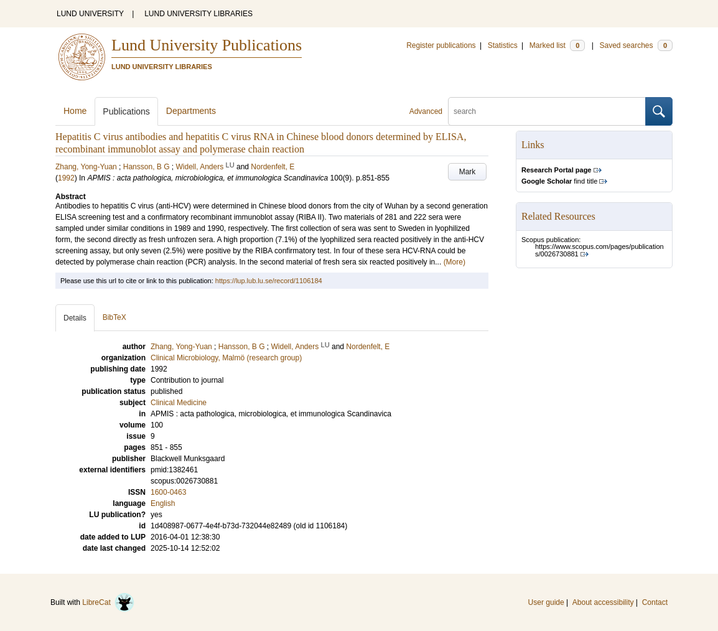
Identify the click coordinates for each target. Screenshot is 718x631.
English (163, 503)
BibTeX (114, 317)
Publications (126, 111)
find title (559, 181)
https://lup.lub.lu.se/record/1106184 (268, 280)
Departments (191, 111)
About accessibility (603, 602)
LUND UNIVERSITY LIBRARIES (198, 13)
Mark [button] (467, 171)
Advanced (425, 111)
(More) (454, 262)
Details (74, 318)
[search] (547, 111)
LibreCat (108, 602)
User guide (546, 602)
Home (74, 111)
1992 (66, 178)
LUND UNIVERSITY (90, 13)
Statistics (503, 45)
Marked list (557, 45)
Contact (655, 602)
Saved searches (636, 45)
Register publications (440, 45)
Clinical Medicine (179, 402)
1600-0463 (168, 492)
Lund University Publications (206, 45)
